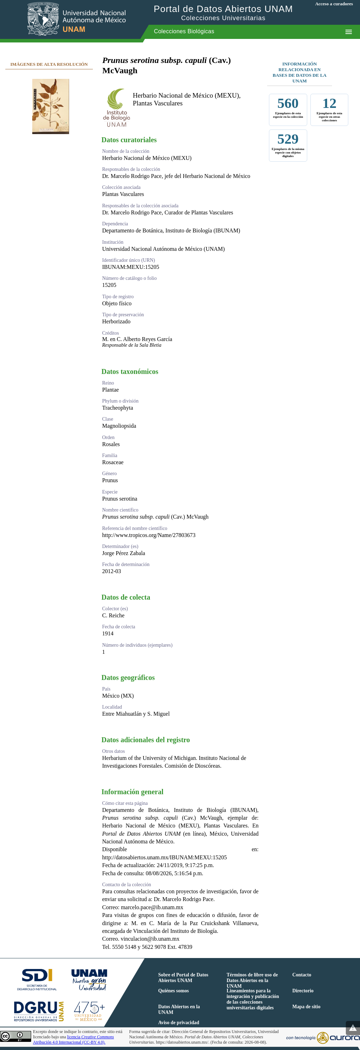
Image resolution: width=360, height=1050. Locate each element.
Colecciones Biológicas (184, 31)
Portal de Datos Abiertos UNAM (223, 13)
